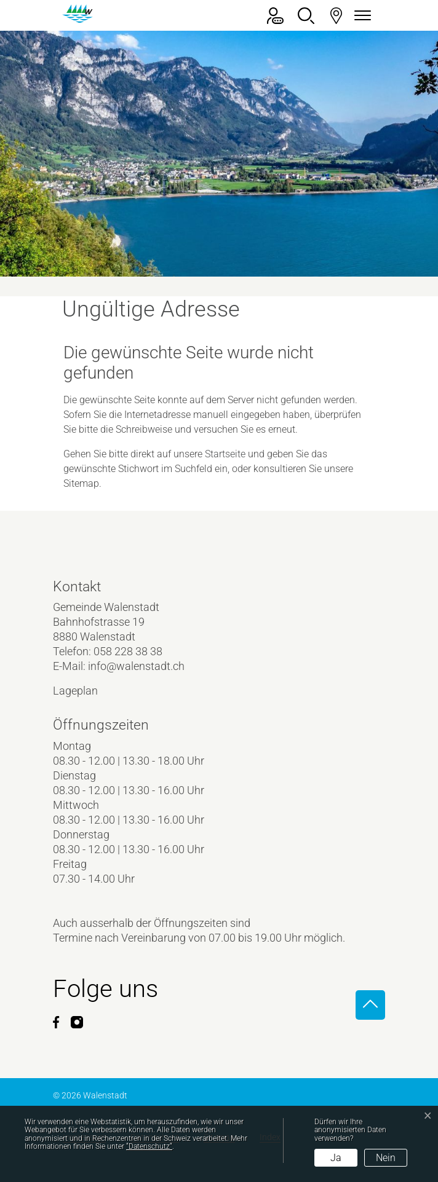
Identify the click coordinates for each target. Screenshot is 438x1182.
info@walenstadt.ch (136, 666)
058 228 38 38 (128, 651)
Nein (386, 1158)
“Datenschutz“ (149, 1146)
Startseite (225, 454)
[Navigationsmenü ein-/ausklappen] (360, 15)
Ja (335, 1158)
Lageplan (86, 690)
